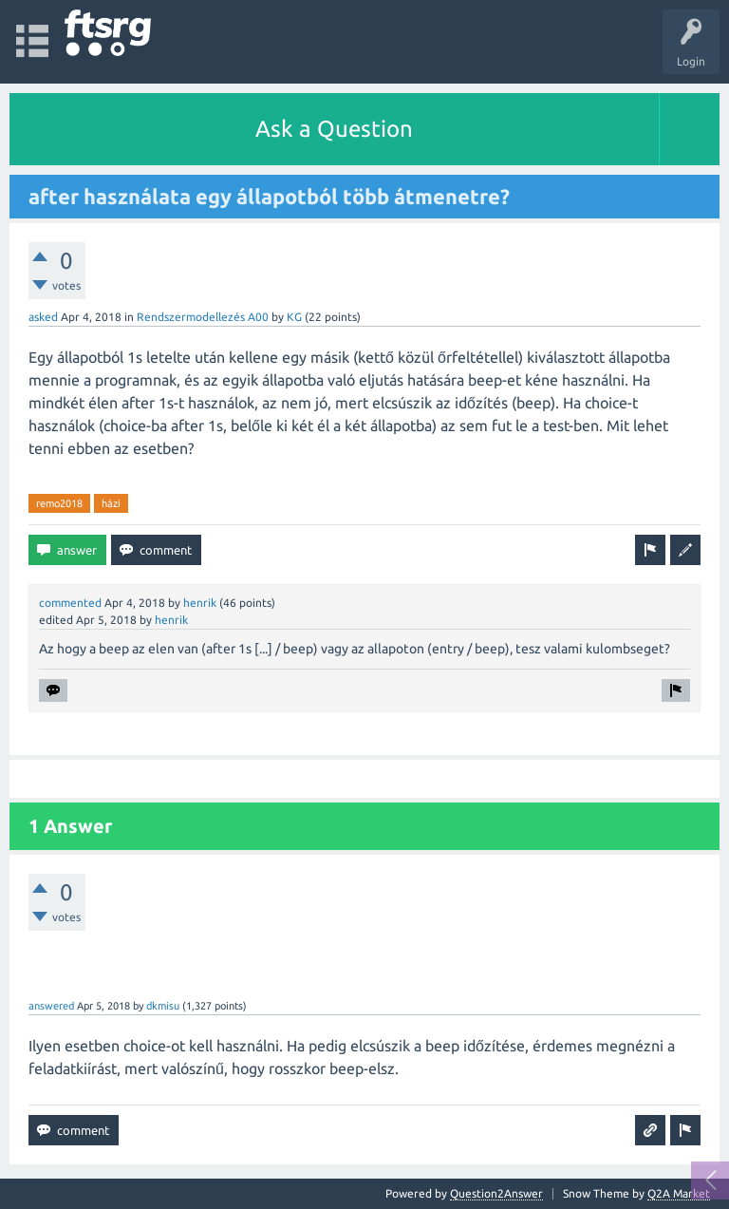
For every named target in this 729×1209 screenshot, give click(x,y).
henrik (199, 602)
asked (43, 317)
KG (294, 317)
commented (70, 602)
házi (111, 503)
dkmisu (162, 1005)
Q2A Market (678, 1193)
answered (51, 1005)
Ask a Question (334, 129)
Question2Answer (496, 1193)
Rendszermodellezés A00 (203, 317)
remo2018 (59, 503)
